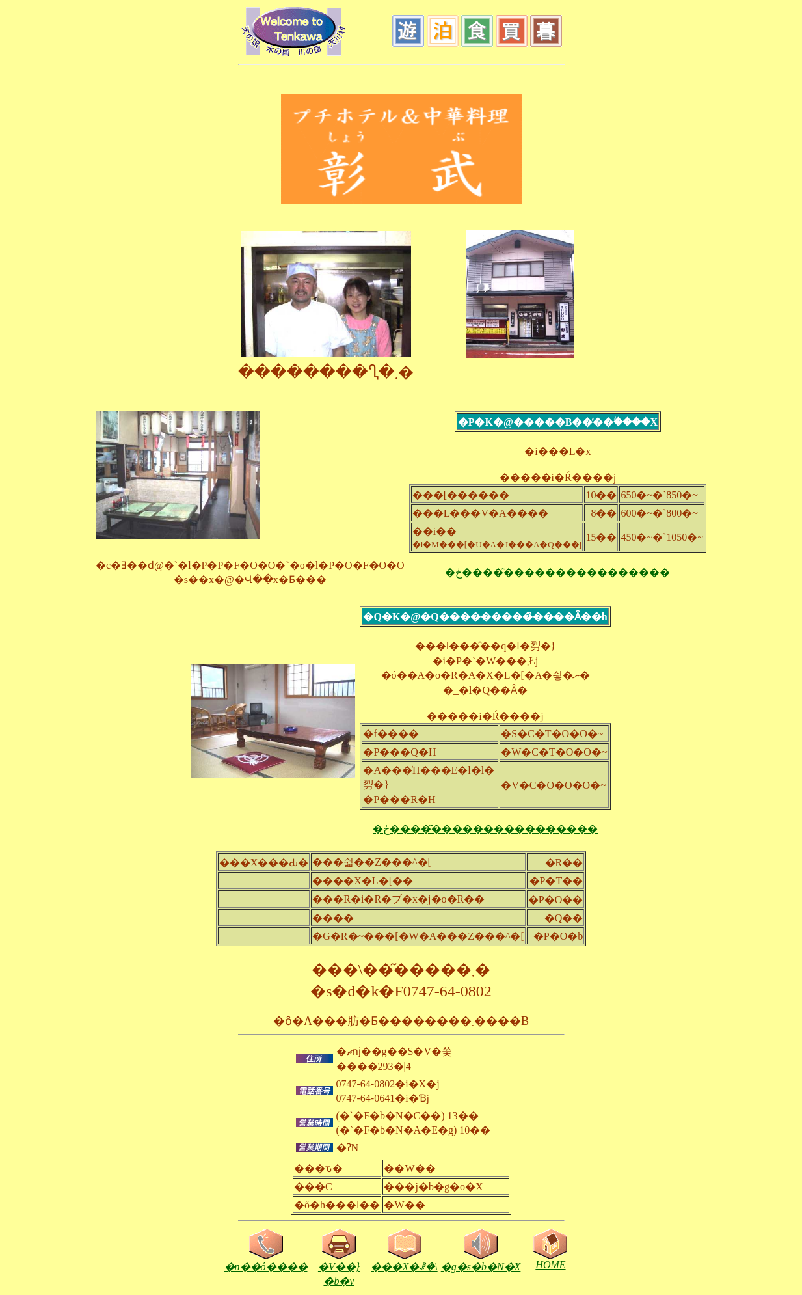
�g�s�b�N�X (481, 1261)
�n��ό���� (266, 1261)
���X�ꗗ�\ (404, 1261)
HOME (550, 1260)
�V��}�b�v (339, 1268)
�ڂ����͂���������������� (557, 572)
